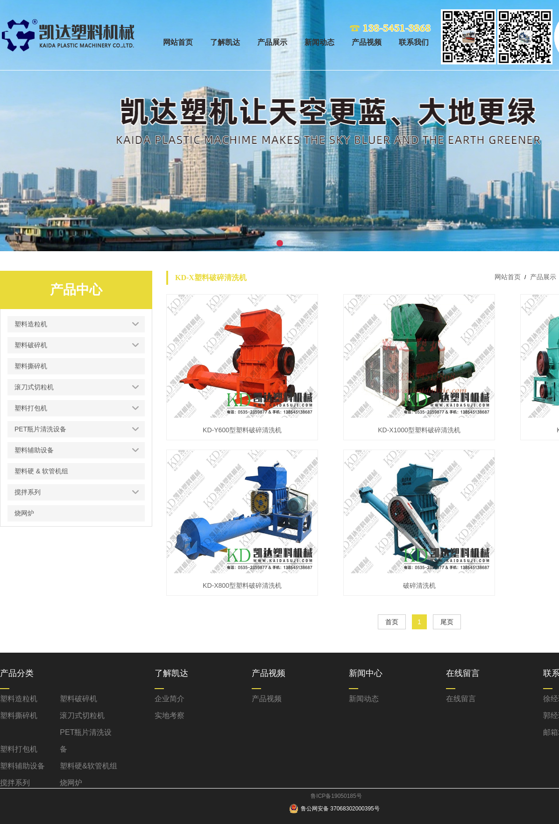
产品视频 (367, 42)
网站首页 (178, 42)
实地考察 (169, 715)
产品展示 (272, 42)
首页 (391, 622)
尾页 (446, 622)
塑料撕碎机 (18, 715)
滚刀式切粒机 (82, 715)
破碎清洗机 (419, 585)
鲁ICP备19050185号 (336, 796)
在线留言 (461, 699)
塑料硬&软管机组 (88, 766)
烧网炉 (71, 783)
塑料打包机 (18, 749)
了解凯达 (225, 42)
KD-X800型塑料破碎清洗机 (242, 585)
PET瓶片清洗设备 (86, 740)
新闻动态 (319, 42)
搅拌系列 (15, 783)
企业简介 (169, 699)
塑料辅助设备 (22, 766)
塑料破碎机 (78, 699)
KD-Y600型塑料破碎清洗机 (242, 430)
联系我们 (414, 42)
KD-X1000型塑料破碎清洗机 (419, 430)
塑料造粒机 (18, 699)
